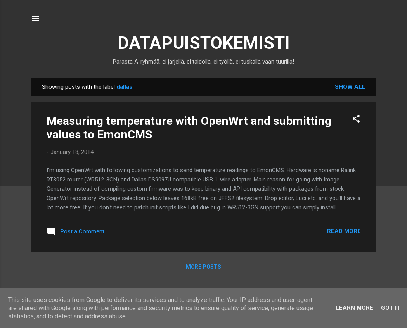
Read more (344, 231)
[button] (356, 120)
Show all (350, 86)
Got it (390, 307)
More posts (203, 267)
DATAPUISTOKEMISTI (204, 43)
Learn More (354, 307)
